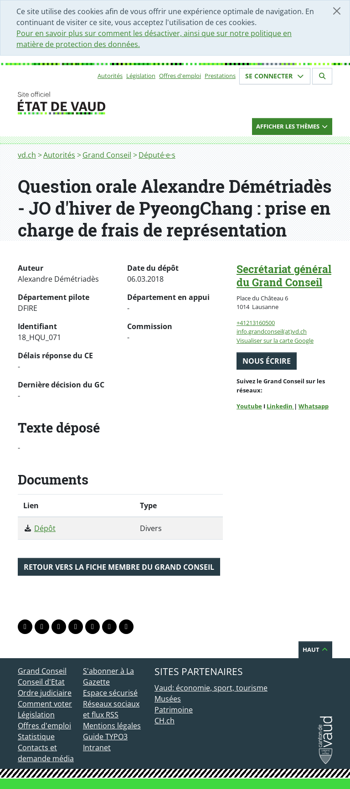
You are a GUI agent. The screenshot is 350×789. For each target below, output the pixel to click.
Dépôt (45, 528)
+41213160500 (256, 323)
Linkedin (280, 406)
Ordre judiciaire (45, 693)
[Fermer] (337, 10)
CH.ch (164, 721)
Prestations (220, 76)
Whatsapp (314, 406)
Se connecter (274, 76)
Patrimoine (173, 710)
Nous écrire (266, 361)
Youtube (249, 406)
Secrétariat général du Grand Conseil (284, 275)
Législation (140, 76)
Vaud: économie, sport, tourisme (211, 688)
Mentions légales (112, 726)
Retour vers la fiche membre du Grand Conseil (119, 567)
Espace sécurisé (110, 693)
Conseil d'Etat (41, 682)
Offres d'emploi (180, 76)
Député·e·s (157, 155)
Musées (167, 699)
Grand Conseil (106, 155)
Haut (315, 649)
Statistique (36, 737)
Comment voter (45, 704)
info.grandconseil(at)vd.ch (272, 331)
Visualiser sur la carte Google (275, 340)
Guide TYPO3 (105, 737)
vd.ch (27, 155)
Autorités (110, 76)
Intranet (97, 748)
